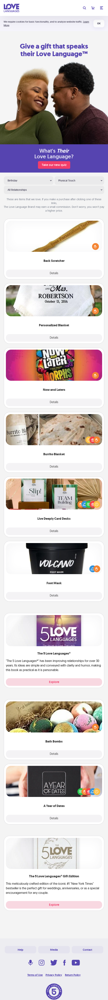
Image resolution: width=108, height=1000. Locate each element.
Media (54, 949)
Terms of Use (35, 975)
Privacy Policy (54, 975)
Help (20, 949)
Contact (87, 949)
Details (54, 273)
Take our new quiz (54, 165)
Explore (54, 682)
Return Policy (73, 975)
